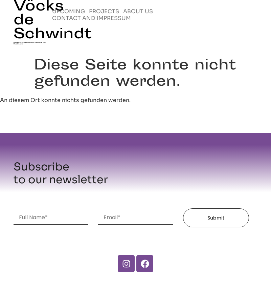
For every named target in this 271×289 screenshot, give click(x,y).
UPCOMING (68, 11)
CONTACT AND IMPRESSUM (91, 18)
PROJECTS (104, 11)
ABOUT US (138, 11)
